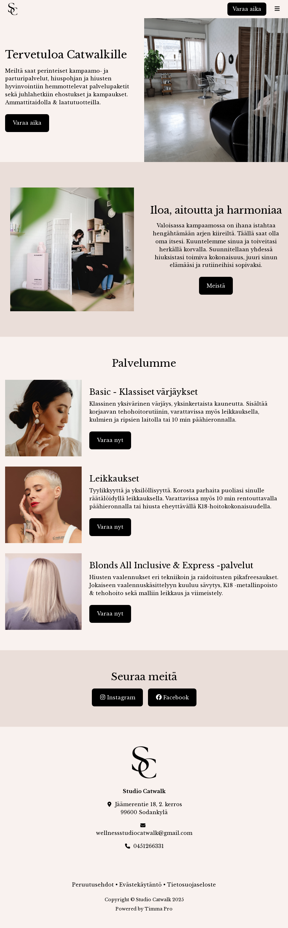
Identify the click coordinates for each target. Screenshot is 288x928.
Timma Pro (159, 909)
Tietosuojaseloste (191, 884)
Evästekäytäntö (140, 884)
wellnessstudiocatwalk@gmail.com (144, 833)
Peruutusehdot (93, 884)
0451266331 (148, 846)
